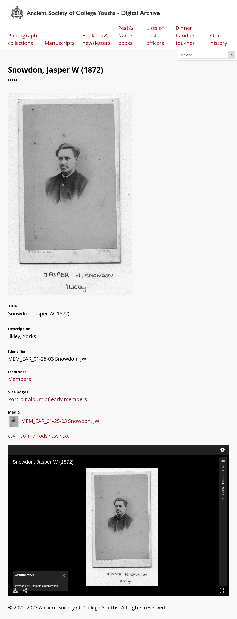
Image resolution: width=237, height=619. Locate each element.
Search (231, 55)
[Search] (204, 55)
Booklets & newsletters (96, 39)
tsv (55, 435)
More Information (223, 468)
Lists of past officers (155, 35)
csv (11, 435)
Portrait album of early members (47, 399)
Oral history (218, 39)
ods (43, 435)
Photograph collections (22, 39)
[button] (223, 461)
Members (19, 379)
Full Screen (222, 591)
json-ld (27, 435)
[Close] (63, 575)
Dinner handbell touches (186, 35)
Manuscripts (60, 43)
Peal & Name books (125, 35)
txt (65, 435)
